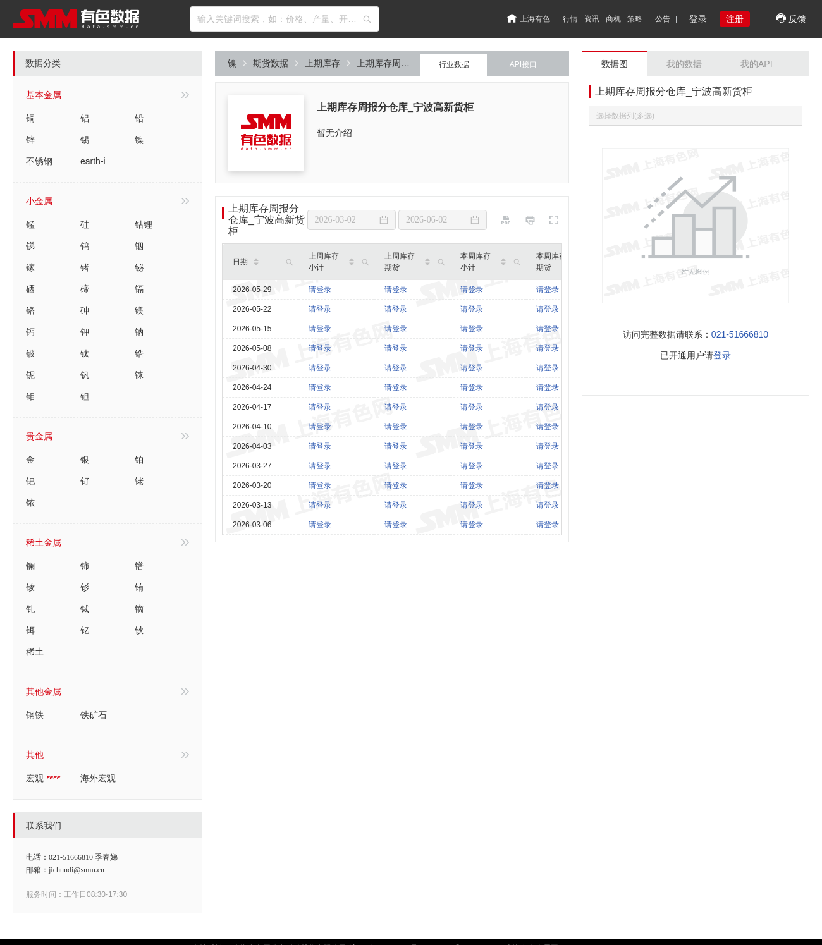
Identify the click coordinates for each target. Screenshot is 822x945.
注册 (735, 19)
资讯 (591, 19)
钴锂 (143, 224)
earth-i (93, 161)
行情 (570, 19)
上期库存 (327, 63)
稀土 (35, 652)
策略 (634, 19)
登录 (698, 19)
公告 (662, 19)
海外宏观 (98, 778)
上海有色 (528, 19)
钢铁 (35, 715)
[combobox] (284, 19)
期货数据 (275, 63)
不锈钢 (39, 161)
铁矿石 (93, 715)
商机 (613, 19)
